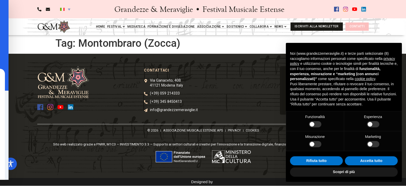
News (280, 26)
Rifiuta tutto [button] (316, 161)
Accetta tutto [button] (371, 161)
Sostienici (237, 26)
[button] (65, 9)
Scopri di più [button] (344, 172)
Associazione (211, 26)
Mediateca (136, 26)
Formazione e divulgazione (171, 26)
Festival (116, 26)
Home (100, 26)
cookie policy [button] (365, 79)
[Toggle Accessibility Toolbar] (10, 164)
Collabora (261, 26)
